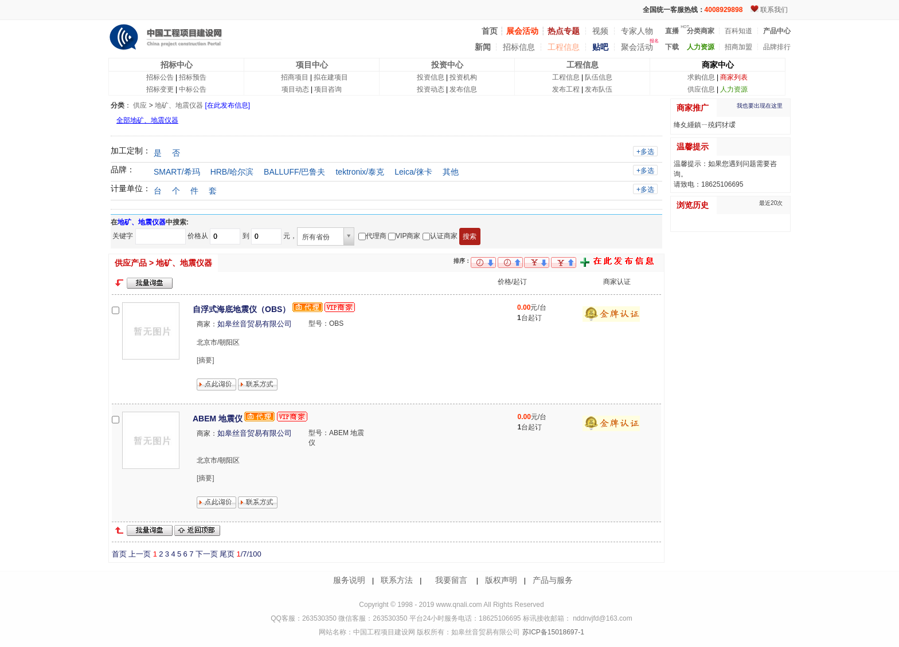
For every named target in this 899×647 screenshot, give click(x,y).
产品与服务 (553, 580)
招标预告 (192, 77)
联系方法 (397, 580)
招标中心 (177, 64)
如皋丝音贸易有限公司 (254, 323)
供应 (140, 105)
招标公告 (160, 77)
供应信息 (701, 89)
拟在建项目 (331, 77)
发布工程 (566, 89)
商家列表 (734, 77)
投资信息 (430, 77)
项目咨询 (328, 89)
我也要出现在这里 (760, 105)
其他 (451, 171)
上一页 (139, 554)
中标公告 (192, 89)
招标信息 (519, 47)
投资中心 (447, 64)
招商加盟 (738, 47)
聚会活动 (637, 47)
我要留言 (451, 580)
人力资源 (734, 89)
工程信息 (564, 47)
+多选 (645, 152)
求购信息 (701, 77)
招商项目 (294, 77)
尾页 (227, 554)
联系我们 (774, 10)
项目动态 (295, 89)
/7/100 (248, 554)
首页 (119, 554)
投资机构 (463, 77)
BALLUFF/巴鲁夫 (294, 171)
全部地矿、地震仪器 (147, 120)
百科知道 (738, 31)
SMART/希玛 (177, 171)
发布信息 (463, 89)
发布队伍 (598, 89)
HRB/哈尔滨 (231, 171)
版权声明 (501, 580)
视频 (600, 30)
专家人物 (637, 30)
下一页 (207, 554)
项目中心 (312, 64)
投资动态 (430, 89)
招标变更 (160, 89)
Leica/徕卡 (413, 171)
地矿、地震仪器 (179, 105)
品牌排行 (777, 47)
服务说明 (349, 580)
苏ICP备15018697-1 (552, 632)
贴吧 (600, 47)
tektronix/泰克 (359, 171)
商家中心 (718, 64)
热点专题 (564, 30)
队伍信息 (598, 77)
